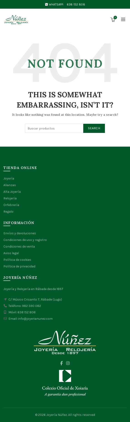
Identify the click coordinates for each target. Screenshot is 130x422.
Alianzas (9, 185)
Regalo (8, 212)
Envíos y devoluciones (19, 233)
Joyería (8, 178)
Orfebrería (11, 205)
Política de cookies (17, 260)
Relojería (10, 198)
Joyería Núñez (56, 415)
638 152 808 (76, 4)
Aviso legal (11, 253)
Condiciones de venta (19, 246)
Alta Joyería (12, 192)
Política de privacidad (19, 266)
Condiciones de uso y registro (25, 240)
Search (94, 128)
